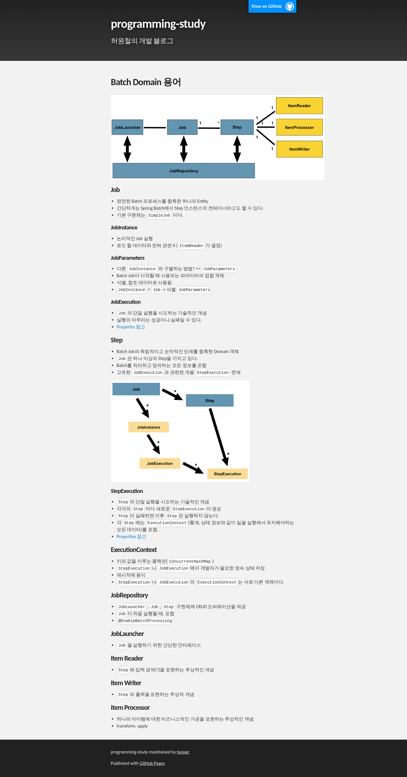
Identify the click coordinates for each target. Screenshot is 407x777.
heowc (183, 752)
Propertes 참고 (131, 327)
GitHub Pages (152, 763)
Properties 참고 (132, 536)
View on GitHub (266, 6)
